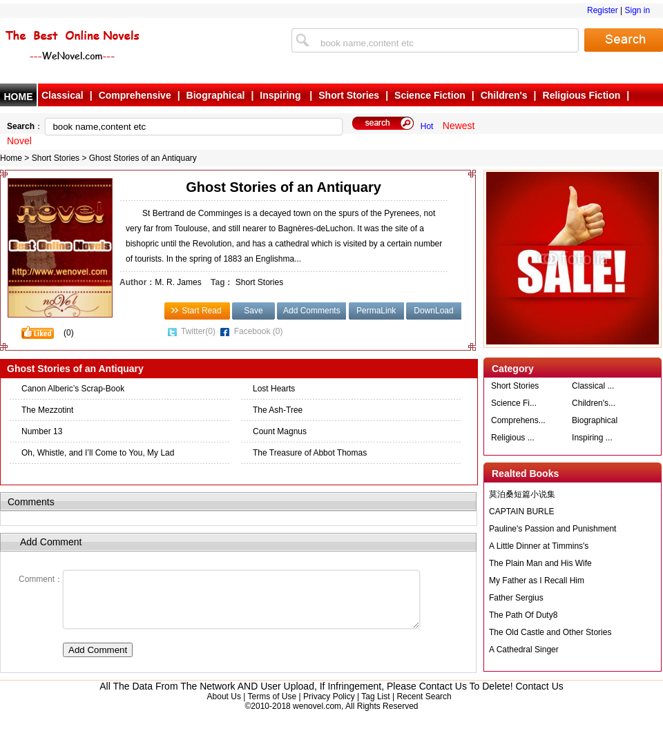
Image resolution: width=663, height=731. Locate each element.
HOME (18, 96)
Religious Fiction (582, 95)
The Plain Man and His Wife (540, 563)
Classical (62, 95)
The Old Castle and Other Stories (550, 632)
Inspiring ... (592, 437)
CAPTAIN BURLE (521, 511)
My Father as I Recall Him (536, 580)
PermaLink (376, 310)
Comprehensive (135, 95)
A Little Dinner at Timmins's (538, 546)
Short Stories (348, 95)
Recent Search (423, 707)
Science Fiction (429, 95)
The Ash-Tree (277, 410)
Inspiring (281, 95)
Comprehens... (518, 420)
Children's (504, 95)
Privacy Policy (329, 707)
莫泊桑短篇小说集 (522, 494)
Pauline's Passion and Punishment (552, 529)
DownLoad (433, 310)
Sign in (637, 10)
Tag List (375, 707)
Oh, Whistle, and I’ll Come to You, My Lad (97, 453)
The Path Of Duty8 (523, 615)
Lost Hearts (274, 388)
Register (602, 10)
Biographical (215, 95)
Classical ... (593, 386)
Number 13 (41, 431)
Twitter (198, 331)
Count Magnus (280, 431)
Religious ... (513, 437)
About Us (224, 707)
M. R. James (178, 282)
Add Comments (311, 310)
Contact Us (540, 696)
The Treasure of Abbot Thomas (310, 453)
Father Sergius (516, 598)
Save (253, 310)
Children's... (593, 403)
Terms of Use (271, 707)
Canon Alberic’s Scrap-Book (72, 388)
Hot (427, 126)
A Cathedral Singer (524, 649)
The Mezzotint (47, 410)
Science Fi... (514, 403)
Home (11, 158)
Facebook (258, 331)
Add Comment (97, 660)
